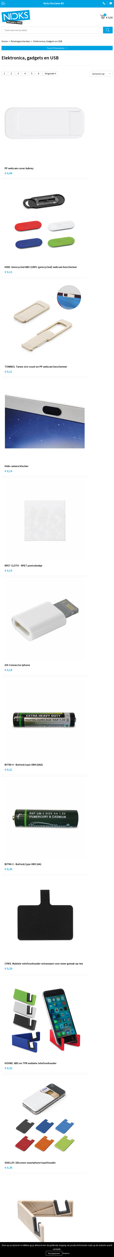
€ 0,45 (64, 638)
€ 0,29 (8, 428)
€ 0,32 (64, 428)
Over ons (62, 1174)
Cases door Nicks (66, 1183)
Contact (5, 1209)
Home (4, 41)
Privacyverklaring (67, 1218)
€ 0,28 (64, 711)
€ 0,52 (8, 783)
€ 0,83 (64, 928)
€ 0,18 (64, 287)
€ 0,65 (64, 856)
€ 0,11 (8, 218)
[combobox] (52, 30)
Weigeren (66, 1253)
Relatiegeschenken (20, 41)
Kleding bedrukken (67, 1178)
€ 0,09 (8, 141)
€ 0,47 (8, 924)
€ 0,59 (8, 715)
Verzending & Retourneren (14, 1214)
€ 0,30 (8, 501)
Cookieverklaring (67, 1214)
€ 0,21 (8, 355)
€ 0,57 (64, 783)
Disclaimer (63, 1223)
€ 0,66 (8, 852)
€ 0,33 (8, 569)
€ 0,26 (64, 355)
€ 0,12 (64, 145)
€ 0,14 (64, 214)
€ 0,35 (64, 569)
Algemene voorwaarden (70, 1209)
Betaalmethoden (10, 1218)
